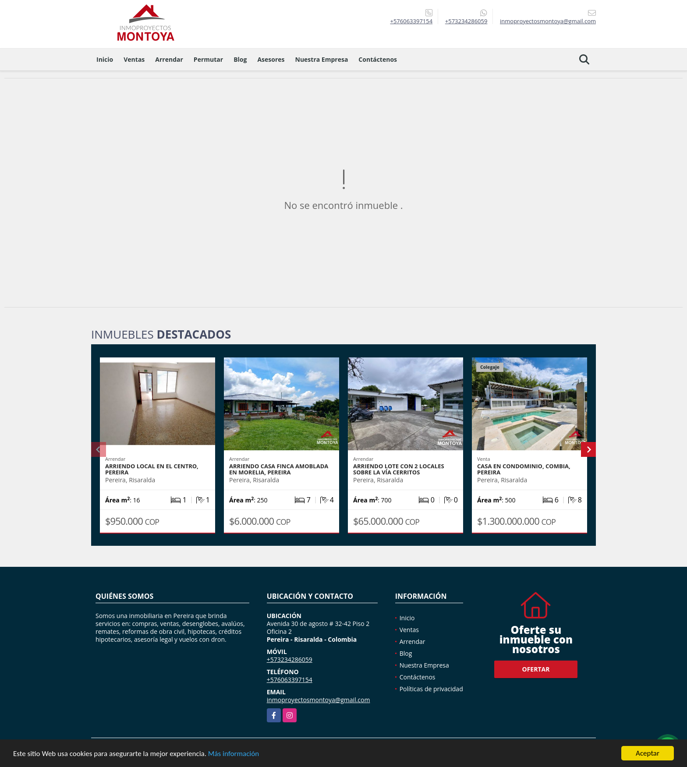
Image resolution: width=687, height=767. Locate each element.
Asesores (270, 59)
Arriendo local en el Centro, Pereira (151, 469)
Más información (233, 753)
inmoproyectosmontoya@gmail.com (318, 700)
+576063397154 (411, 21)
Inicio (104, 59)
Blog (240, 59)
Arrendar (169, 59)
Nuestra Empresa (321, 59)
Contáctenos (377, 59)
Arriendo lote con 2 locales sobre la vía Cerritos (398, 469)
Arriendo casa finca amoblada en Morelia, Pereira (278, 469)
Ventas (134, 59)
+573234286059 (466, 21)
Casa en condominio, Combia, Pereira (523, 469)
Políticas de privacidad (431, 689)
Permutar (208, 59)
